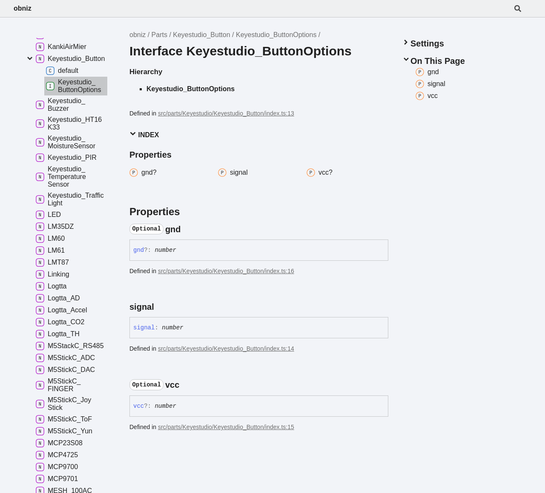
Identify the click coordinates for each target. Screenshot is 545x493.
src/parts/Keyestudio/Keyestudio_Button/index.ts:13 (226, 113)
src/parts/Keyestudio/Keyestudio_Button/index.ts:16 (226, 271)
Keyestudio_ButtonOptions (276, 34)
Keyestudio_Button (201, 34)
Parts (159, 34)
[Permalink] (188, 229)
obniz (23, 8)
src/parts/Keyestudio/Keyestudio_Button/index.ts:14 (226, 348)
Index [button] (144, 134)
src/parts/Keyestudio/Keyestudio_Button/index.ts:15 (226, 427)
